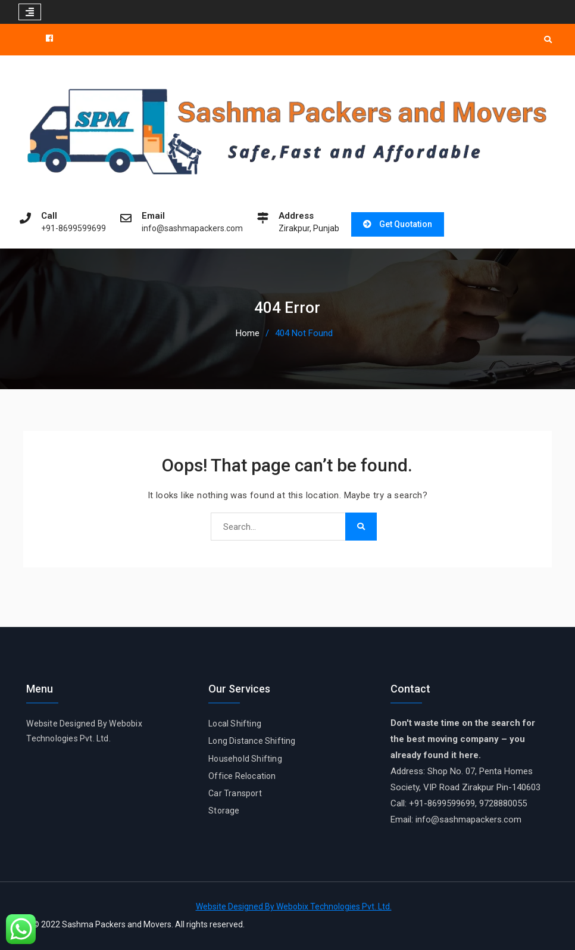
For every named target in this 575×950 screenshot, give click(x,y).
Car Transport (235, 793)
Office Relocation (242, 776)
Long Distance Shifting (251, 741)
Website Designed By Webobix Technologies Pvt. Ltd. (294, 906)
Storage (223, 810)
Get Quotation (405, 224)
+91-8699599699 (73, 228)
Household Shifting (245, 758)
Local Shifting (234, 723)
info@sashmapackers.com (192, 228)
